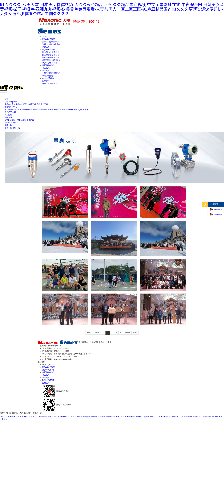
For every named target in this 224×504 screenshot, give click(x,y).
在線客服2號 (216, 214)
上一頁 (96, 333)
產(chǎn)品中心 (48, 50)
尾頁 (135, 333)
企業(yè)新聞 (47, 73)
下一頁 (127, 333)
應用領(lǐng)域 (48, 65)
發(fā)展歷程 (55, 44)
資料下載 (53, 84)
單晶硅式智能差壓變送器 (43, 110)
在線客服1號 (216, 209)
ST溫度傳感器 (59, 110)
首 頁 (44, 37)
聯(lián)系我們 (48, 78)
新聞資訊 (46, 70)
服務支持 (46, 81)
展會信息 (50, 76)
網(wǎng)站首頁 (48, 364)
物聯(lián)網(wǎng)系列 (75, 110)
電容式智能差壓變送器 (23, 110)
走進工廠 (46, 47)
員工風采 (46, 68)
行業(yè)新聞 (21, 120)
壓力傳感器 (46, 52)
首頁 (6, 99)
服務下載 (46, 84)
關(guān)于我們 (48, 39)
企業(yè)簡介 (47, 42)
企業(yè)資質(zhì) (23, 104)
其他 (55, 63)
